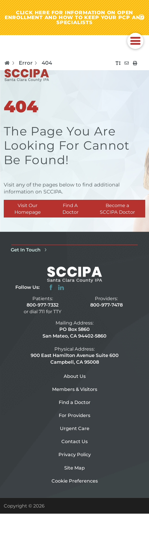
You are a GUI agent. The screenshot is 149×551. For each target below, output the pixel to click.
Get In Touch (29, 250)
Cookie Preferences (74, 481)
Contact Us (74, 442)
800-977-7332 (42, 305)
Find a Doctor (75, 402)
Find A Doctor (70, 208)
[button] (135, 41)
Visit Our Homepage (27, 208)
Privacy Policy (74, 455)
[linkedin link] (61, 287)
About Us (75, 376)
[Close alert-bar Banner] (141, 17)
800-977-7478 (106, 305)
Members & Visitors (74, 389)
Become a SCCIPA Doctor (117, 208)
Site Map (74, 468)
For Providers (74, 415)
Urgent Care (74, 429)
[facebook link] (51, 287)
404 (47, 63)
